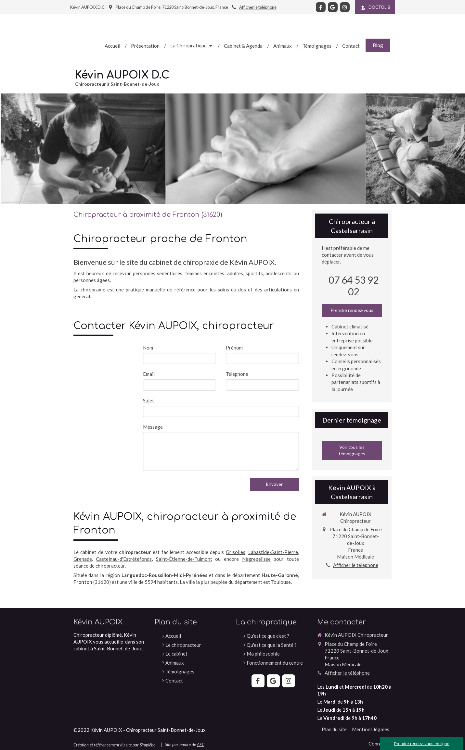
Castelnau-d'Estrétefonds (124, 559)
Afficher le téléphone (258, 7)
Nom (148, 347)
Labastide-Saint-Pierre (273, 552)
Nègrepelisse (256, 559)
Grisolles (235, 552)
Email (149, 374)
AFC (200, 744)
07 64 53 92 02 (354, 285)
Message (153, 427)
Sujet (148, 400)
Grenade (82, 559)
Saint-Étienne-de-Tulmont (184, 559)
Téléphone (237, 374)
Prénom (234, 347)
